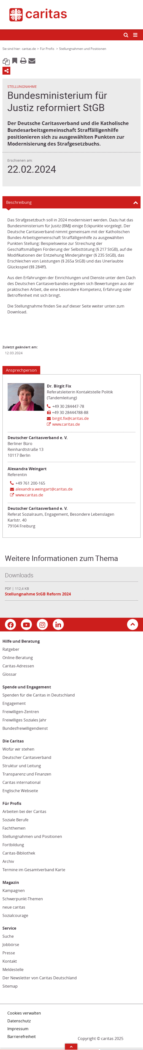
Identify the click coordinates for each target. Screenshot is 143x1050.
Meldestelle (13, 969)
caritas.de (29, 48)
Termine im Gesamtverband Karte (33, 869)
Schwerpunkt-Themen (22, 899)
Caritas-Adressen (18, 666)
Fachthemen (14, 828)
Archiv (8, 861)
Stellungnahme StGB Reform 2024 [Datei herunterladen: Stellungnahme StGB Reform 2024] (38, 594)
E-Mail (32, 60)
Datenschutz (19, 1021)
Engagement (14, 703)
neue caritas (13, 907)
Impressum (17, 1028)
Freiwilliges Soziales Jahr (24, 720)
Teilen (6, 71)
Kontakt (9, 961)
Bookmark (14, 60)
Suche (8, 936)
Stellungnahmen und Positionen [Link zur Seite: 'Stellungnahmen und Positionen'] (82, 48)
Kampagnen (13, 890)
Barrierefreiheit (21, 1036)
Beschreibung (19, 202)
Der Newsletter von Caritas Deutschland (39, 978)
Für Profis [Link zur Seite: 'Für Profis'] (47, 48)
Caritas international (21, 782)
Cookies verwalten (24, 1013)
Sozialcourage (15, 915)
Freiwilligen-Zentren (20, 711)
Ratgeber (10, 649)
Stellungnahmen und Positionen (32, 836)
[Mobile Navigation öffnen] (135, 35)
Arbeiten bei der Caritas (24, 811)
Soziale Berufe (15, 819)
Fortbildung (13, 844)
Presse (8, 953)
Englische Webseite (20, 790)
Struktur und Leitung (21, 765)
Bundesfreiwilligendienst (25, 728)
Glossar (9, 674)
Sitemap (10, 986)
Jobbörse (10, 944)
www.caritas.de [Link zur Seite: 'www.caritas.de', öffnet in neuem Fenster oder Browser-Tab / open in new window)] (66, 424)
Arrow (71, 1047)
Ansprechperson (21, 370)
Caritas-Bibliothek (18, 853)
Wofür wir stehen (18, 749)
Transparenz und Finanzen (26, 774)
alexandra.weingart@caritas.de (44, 489)
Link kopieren (6, 60)
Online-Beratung (17, 657)
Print (23, 60)
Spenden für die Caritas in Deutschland (38, 695)
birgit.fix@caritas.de (70, 418)
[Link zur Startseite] (71, 15)
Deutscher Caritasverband (26, 757)
